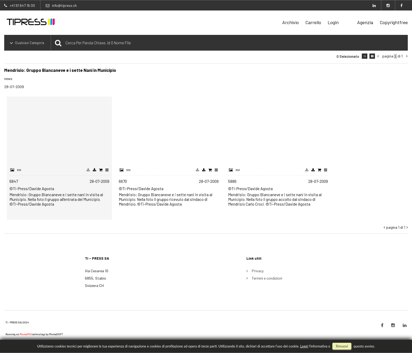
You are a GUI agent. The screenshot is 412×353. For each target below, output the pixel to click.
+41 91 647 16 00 (22, 5)
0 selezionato (348, 56)
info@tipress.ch (64, 5)
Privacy (258, 271)
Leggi (304, 346)
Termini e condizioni (267, 278)
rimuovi (342, 346)
